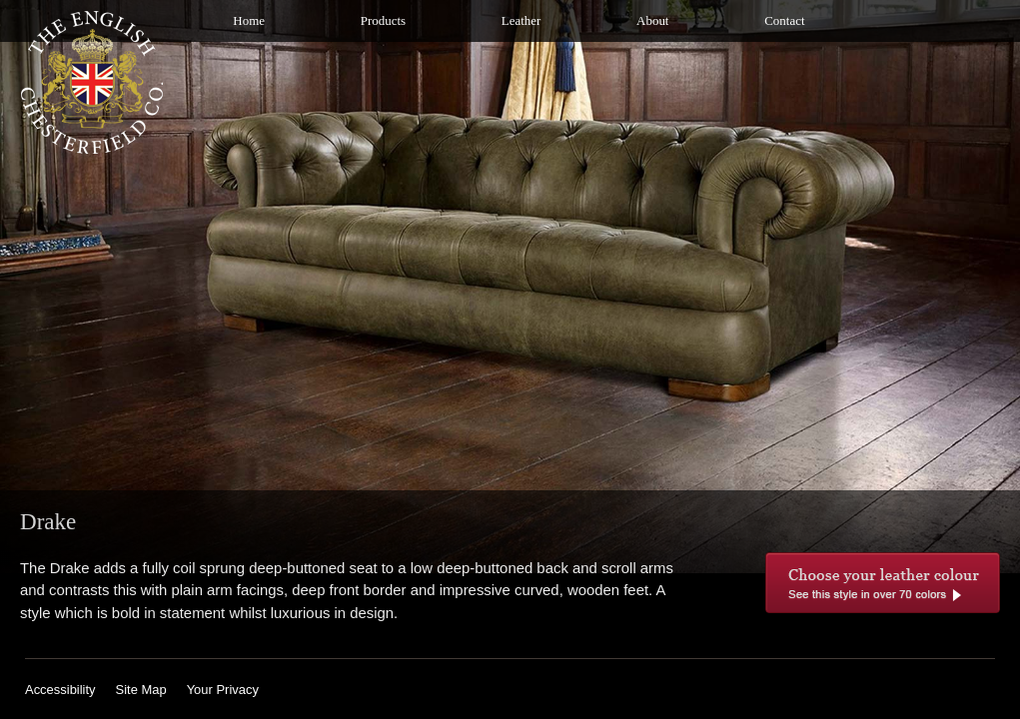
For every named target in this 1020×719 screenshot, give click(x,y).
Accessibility (60, 689)
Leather (521, 20)
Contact (784, 20)
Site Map (141, 689)
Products (383, 20)
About (652, 20)
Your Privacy (223, 689)
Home (249, 20)
